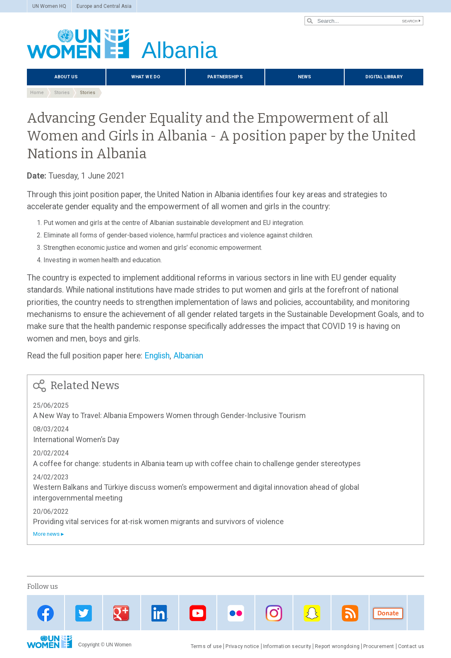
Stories (62, 92)
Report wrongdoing (337, 646)
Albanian (188, 355)
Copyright (88, 645)
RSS (350, 613)
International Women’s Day (76, 439)
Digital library (384, 77)
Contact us (411, 646)
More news (46, 534)
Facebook (45, 613)
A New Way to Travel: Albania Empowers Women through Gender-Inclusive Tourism (169, 415)
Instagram (274, 613)
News (304, 77)
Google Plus (121, 613)
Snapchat (312, 613)
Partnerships (224, 77)
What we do (145, 77)
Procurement (378, 646)
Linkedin (159, 613)
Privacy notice (242, 646)
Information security (287, 646)
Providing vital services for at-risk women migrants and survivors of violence (158, 521)
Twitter (83, 613)
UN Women (119, 645)
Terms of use (206, 646)
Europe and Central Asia (104, 6)
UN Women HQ (49, 6)
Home (37, 92)
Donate (388, 613)
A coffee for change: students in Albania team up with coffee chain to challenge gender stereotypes (197, 463)
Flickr (235, 613)
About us (66, 77)
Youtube (197, 613)
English (157, 355)
